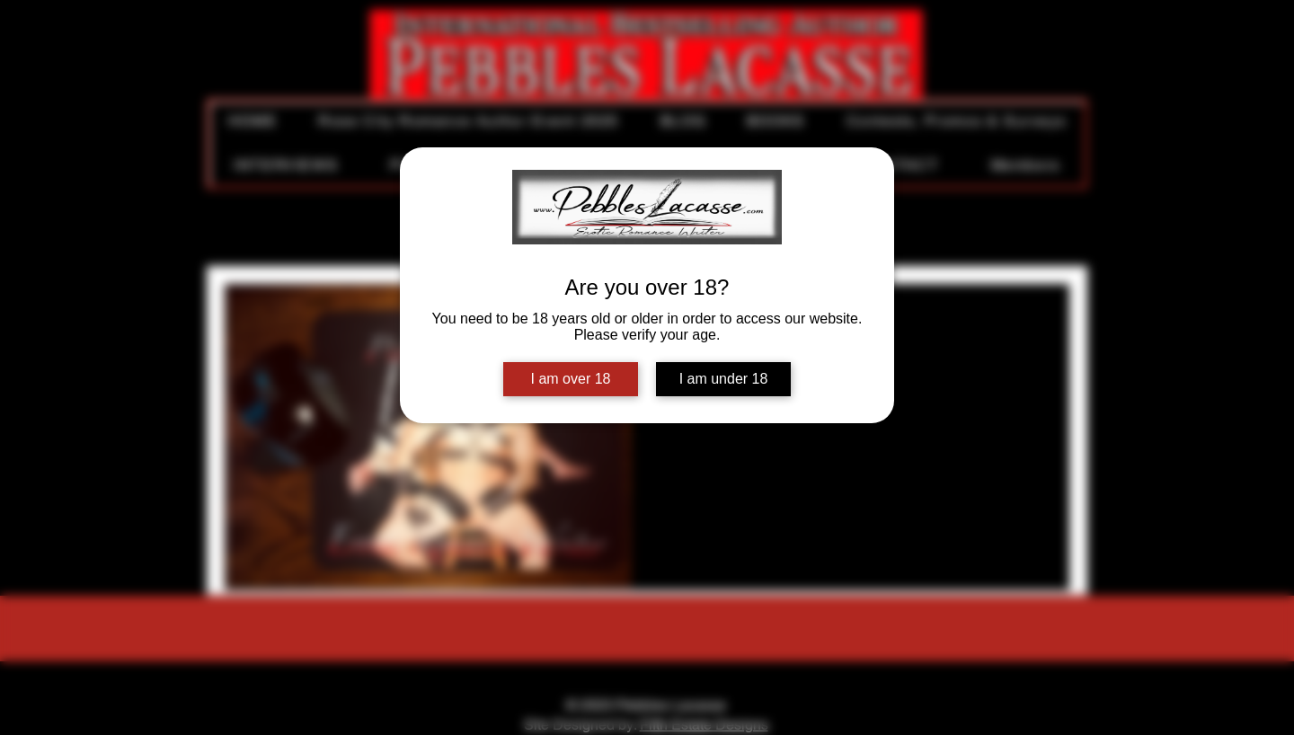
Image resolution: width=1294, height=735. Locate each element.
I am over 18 (571, 378)
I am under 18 (723, 378)
